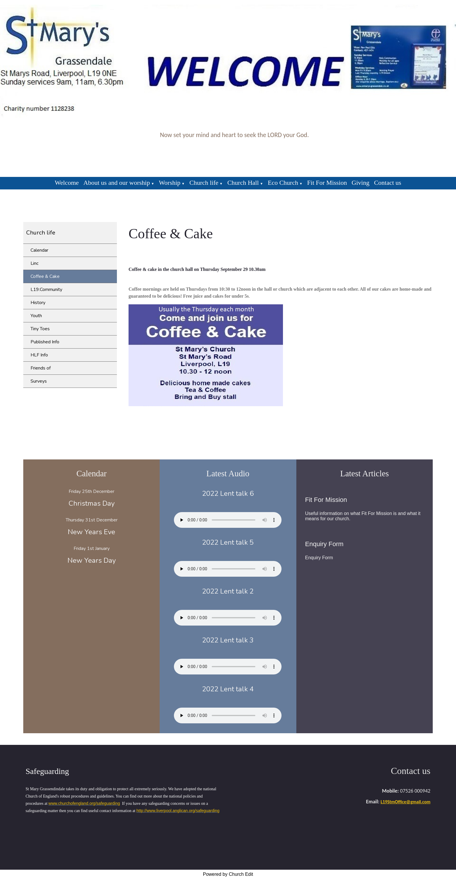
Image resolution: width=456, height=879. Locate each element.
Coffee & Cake (45, 276)
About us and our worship (116, 182)
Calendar (39, 250)
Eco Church (283, 182)
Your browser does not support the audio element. (228, 520)
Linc (34, 263)
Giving (360, 182)
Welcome (67, 182)
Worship (169, 182)
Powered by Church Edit (228, 874)
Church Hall (243, 182)
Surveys (39, 381)
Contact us (387, 182)
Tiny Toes (40, 329)
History (38, 302)
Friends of (41, 368)
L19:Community (46, 289)
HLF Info (39, 355)
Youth (36, 315)
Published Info (45, 342)
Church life (203, 182)
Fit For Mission (327, 182)
